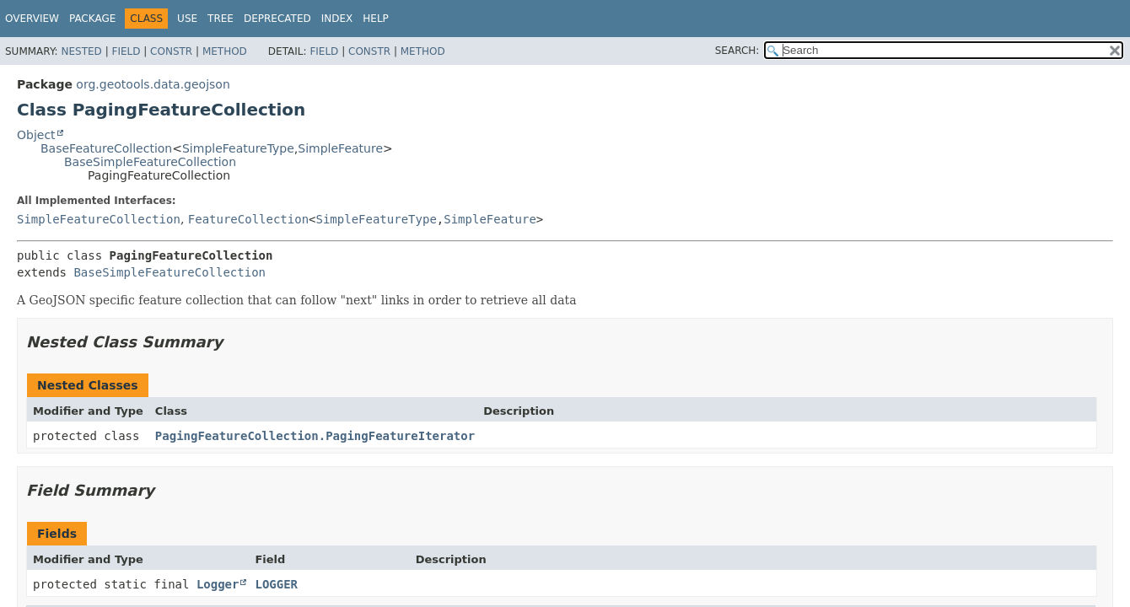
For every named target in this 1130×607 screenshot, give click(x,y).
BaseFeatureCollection (106, 148)
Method (224, 51)
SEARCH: (737, 50)
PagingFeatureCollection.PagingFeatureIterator (315, 436)
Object (36, 135)
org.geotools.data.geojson (152, 84)
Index (337, 18)
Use (187, 18)
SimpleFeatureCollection (98, 219)
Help (376, 18)
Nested (81, 51)
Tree (220, 18)
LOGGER (276, 584)
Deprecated (277, 18)
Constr (171, 51)
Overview (32, 18)
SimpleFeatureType (238, 148)
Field (125, 51)
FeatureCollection (248, 219)
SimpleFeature (340, 148)
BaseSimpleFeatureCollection (150, 162)
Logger (217, 584)
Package (92, 18)
